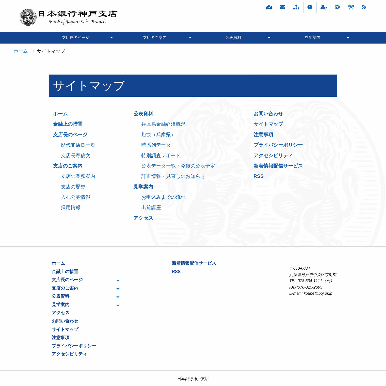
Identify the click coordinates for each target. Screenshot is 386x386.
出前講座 (151, 207)
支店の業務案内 (78, 176)
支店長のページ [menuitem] (75, 37)
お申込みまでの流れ (163, 197)
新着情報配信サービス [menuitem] (194, 263)
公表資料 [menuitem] (233, 37)
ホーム (21, 51)
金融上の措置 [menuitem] (65, 271)
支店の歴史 (73, 186)
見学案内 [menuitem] (312, 37)
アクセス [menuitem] (60, 312)
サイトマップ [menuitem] (65, 329)
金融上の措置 (67, 124)
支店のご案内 (67, 166)
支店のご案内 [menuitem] (154, 37)
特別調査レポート (161, 155)
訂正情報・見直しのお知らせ (173, 176)
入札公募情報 (75, 197)
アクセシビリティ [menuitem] (69, 354)
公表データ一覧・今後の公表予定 (178, 166)
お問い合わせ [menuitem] (65, 321)
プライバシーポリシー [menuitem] (74, 345)
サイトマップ (268, 124)
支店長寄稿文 (75, 155)
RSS (259, 176)
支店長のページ (70, 134)
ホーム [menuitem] (58, 263)
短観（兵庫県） (158, 134)
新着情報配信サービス (278, 166)
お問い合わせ (268, 113)
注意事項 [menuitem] (60, 337)
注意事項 (263, 134)
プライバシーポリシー (278, 145)
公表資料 (143, 113)
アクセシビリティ (273, 155)
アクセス (143, 218)
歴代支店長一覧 (78, 145)
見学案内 (143, 186)
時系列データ (156, 145)
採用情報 (70, 207)
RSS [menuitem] (176, 271)
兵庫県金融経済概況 (163, 124)
